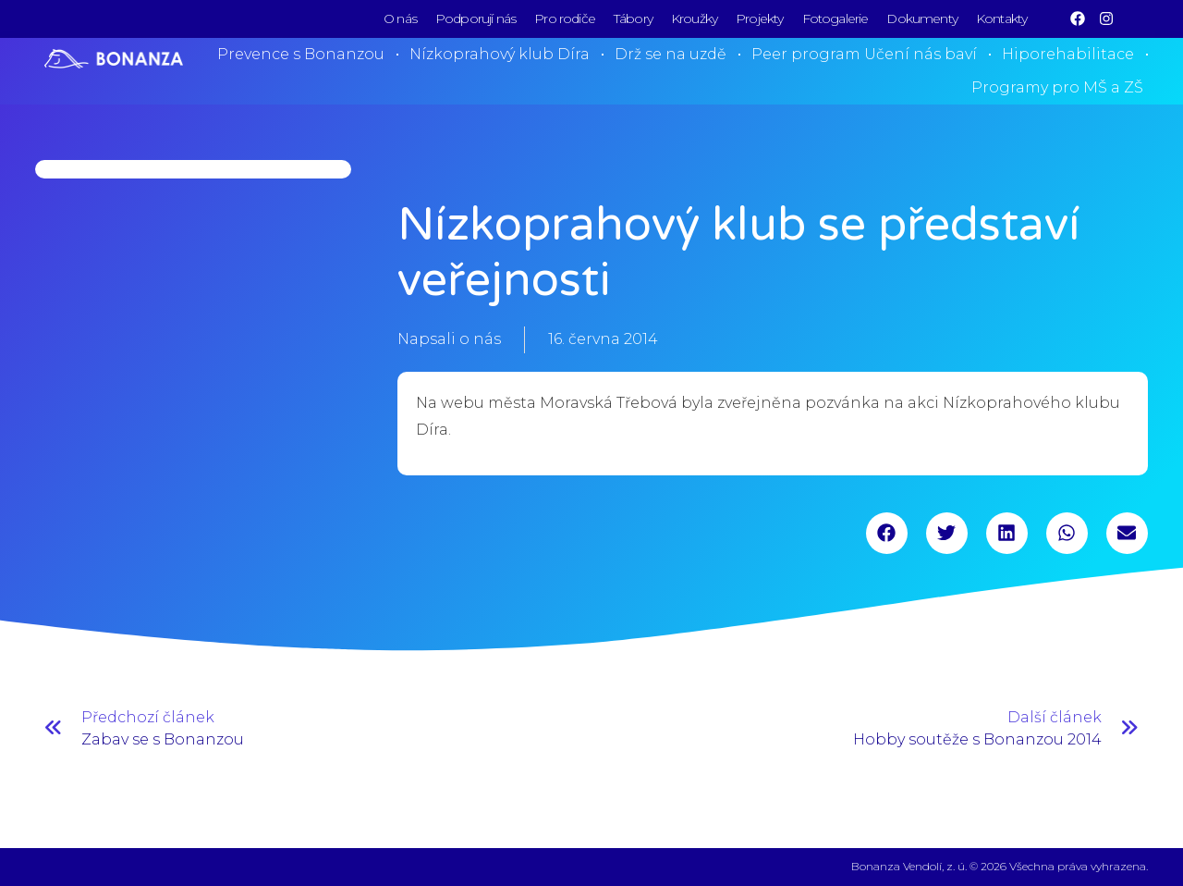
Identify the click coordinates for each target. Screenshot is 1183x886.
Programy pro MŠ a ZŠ (1057, 87)
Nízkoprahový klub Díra (499, 54)
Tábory (633, 18)
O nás (400, 18)
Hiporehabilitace (1068, 54)
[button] (887, 533)
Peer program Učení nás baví (864, 54)
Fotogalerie (835, 18)
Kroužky (694, 18)
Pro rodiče (564, 18)
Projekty (759, 18)
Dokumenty (921, 18)
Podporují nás (475, 18)
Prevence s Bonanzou (300, 54)
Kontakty (1001, 18)
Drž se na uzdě (670, 54)
